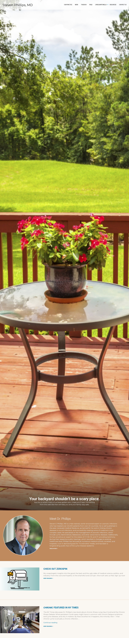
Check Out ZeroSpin (55, 569)
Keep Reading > (48, 578)
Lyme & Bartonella (100, 4)
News (76, 4)
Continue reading (50, 622)
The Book (83, 4)
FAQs (90, 4)
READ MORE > (54, 548)
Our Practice (68, 4)
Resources (113, 4)
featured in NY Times (60, 607)
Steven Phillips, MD (18, 5)
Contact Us (122, 4)
